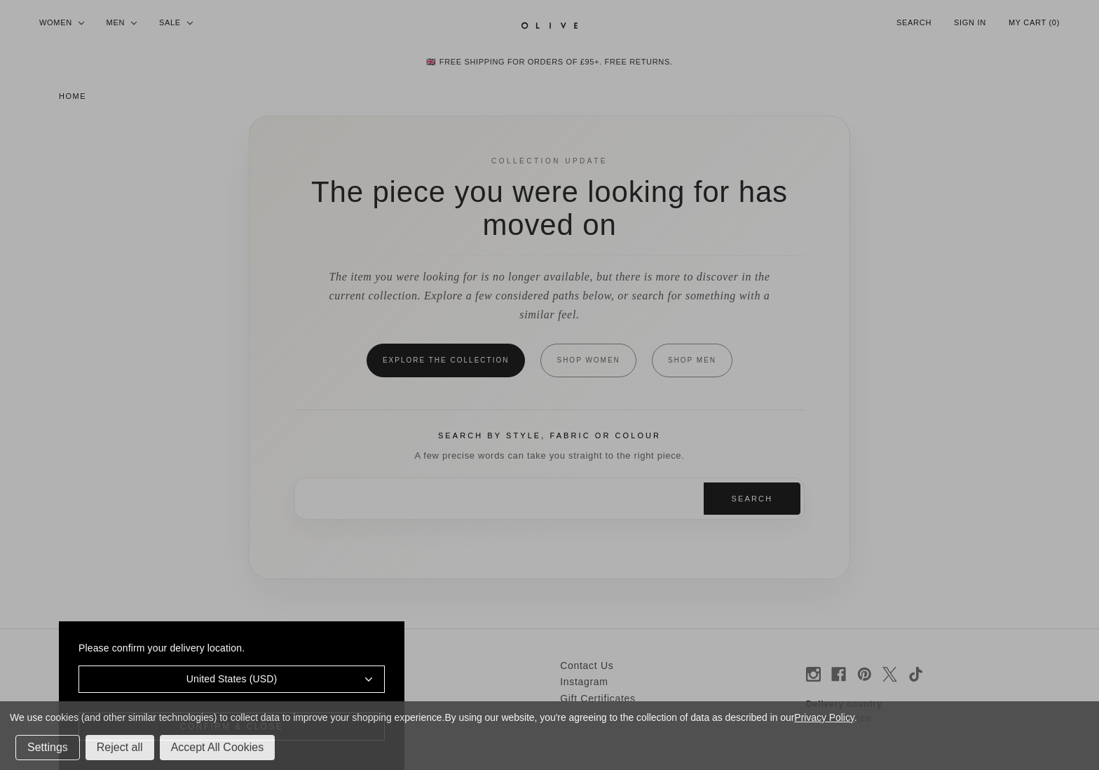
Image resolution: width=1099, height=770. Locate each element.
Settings (47, 747)
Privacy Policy (824, 717)
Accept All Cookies (217, 747)
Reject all (120, 747)
